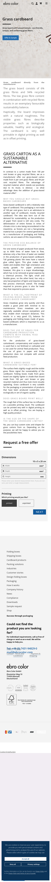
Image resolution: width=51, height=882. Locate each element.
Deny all (13, 864)
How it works (13, 585)
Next (39, 512)
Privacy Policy (40, 871)
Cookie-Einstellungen (8, 752)
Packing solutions (15, 564)
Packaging (12, 581)
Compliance (12, 597)
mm (41, 466)
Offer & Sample (10, 38)
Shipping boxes (14, 555)
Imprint (10, 649)
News (9, 593)
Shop (9, 610)
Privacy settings (34, 864)
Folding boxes (13, 551)
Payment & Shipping (34, 654)
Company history (15, 589)
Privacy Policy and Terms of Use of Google (22, 873)
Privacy (18, 649)
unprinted (26, 503)
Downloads (12, 602)
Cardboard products (16, 560)
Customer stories (15, 572)
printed (9, 503)
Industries (11, 568)
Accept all (25, 859)
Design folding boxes (17, 576)
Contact (10, 653)
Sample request (14, 606)
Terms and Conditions (18, 654)
